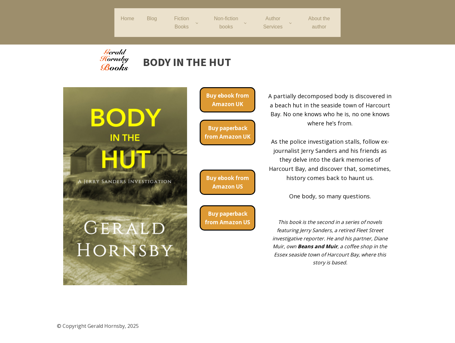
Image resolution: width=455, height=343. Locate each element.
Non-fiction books (226, 22)
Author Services (272, 22)
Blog (152, 18)
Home (127, 18)
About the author (319, 22)
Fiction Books (181, 22)
